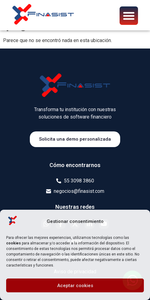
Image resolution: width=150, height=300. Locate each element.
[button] (129, 15)
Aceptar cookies (75, 285)
